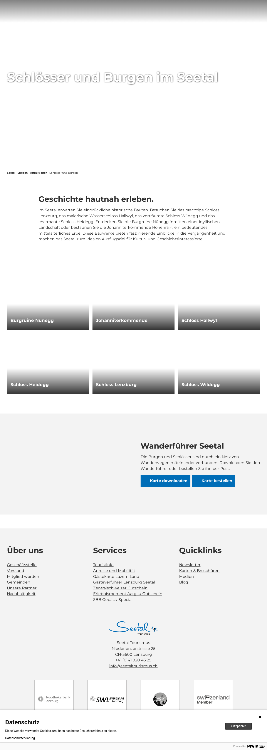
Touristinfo (103, 564)
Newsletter (189, 564)
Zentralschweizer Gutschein (120, 587)
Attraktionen (38, 172)
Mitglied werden (23, 576)
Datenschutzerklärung (20, 738)
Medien (186, 576)
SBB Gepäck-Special (113, 599)
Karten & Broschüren (199, 570)
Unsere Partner (22, 587)
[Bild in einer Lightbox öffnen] (133, 628)
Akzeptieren (238, 726)
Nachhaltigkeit (21, 593)
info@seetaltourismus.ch (133, 666)
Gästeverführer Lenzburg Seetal (124, 582)
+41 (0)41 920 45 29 (134, 660)
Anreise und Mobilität (114, 570)
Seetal (11, 172)
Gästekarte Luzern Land (116, 576)
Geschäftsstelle (22, 564)
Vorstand (15, 570)
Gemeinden (18, 582)
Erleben (22, 172)
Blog (183, 582)
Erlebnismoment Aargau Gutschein (127, 593)
